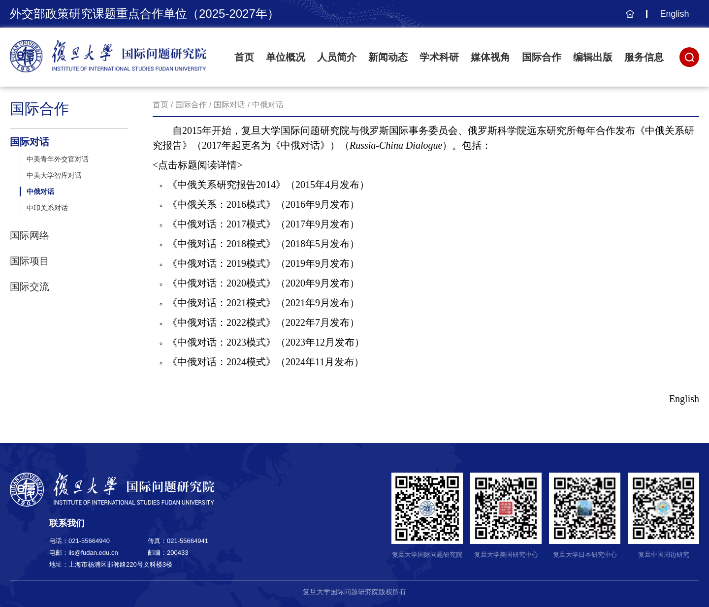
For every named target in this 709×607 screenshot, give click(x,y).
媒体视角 (490, 57)
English (674, 14)
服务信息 (644, 57)
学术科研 (439, 57)
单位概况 (285, 57)
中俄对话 (268, 104)
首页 (244, 57)
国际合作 (541, 57)
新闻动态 (388, 57)
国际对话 (229, 104)
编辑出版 (592, 57)
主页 (628, 19)
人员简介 (336, 57)
